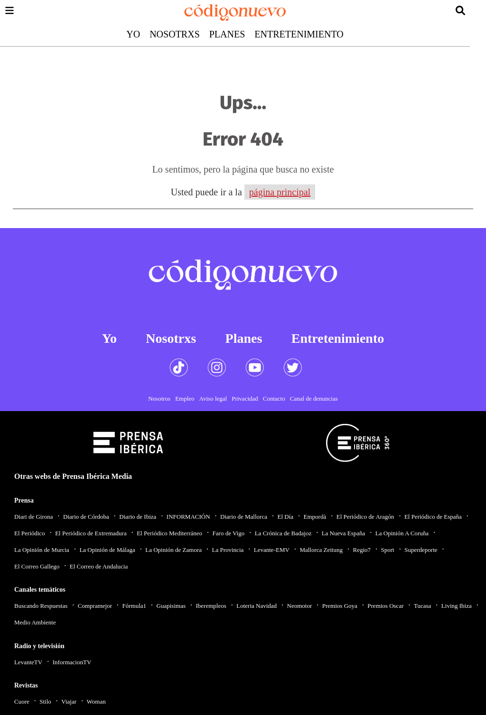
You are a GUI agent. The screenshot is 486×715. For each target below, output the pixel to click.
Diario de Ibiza (137, 516)
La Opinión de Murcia (41, 549)
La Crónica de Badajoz (283, 533)
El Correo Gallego (36, 566)
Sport (387, 549)
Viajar (68, 701)
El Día (285, 516)
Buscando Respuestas (40, 605)
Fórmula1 (134, 605)
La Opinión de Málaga (107, 549)
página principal (279, 192)
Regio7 (362, 549)
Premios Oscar (385, 605)
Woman (96, 701)
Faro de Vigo (229, 533)
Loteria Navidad (256, 605)
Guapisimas (171, 605)
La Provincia (227, 549)
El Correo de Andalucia (99, 566)
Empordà (315, 516)
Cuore (21, 701)
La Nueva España (343, 533)
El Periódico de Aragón (365, 516)
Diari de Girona (33, 516)
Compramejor (95, 605)
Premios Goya (339, 605)
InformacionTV (72, 662)
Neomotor (299, 605)
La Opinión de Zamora (173, 549)
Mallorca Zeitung (321, 549)
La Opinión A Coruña (402, 533)
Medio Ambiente (35, 622)
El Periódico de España (433, 516)
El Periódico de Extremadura (91, 533)
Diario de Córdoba (86, 516)
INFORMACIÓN (188, 516)
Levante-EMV (272, 549)
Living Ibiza (456, 605)
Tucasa (422, 605)
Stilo (45, 701)
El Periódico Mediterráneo (169, 533)
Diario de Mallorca (243, 516)
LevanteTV (28, 662)
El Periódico (29, 533)
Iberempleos (211, 605)
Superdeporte (420, 549)
